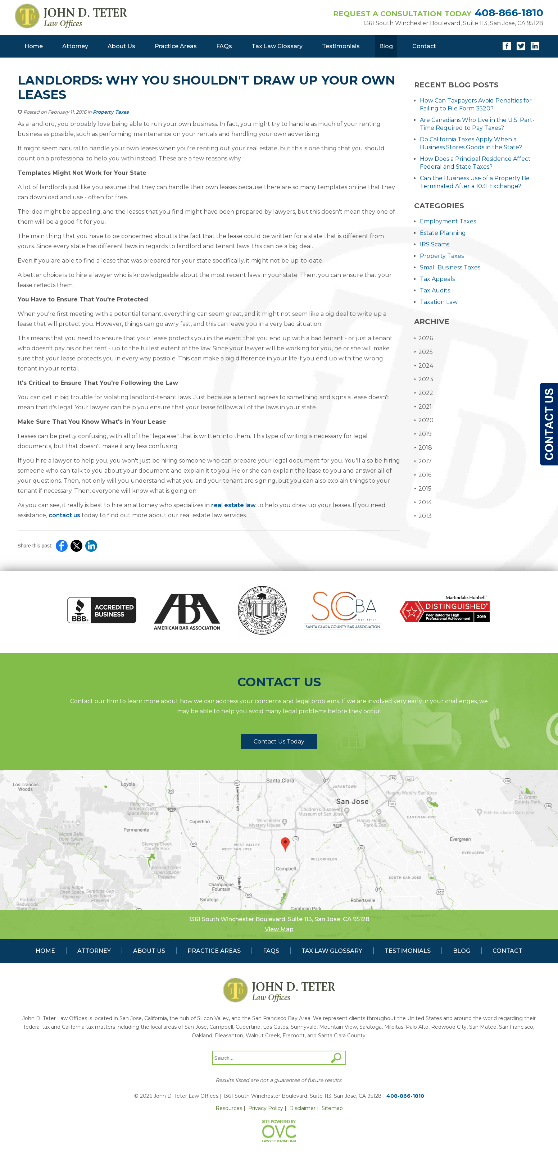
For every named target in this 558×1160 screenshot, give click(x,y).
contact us (64, 515)
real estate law (233, 505)
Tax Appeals (437, 279)
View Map (279, 929)
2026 (423, 338)
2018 (423, 447)
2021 (423, 406)
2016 (422, 475)
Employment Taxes (448, 221)
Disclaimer (302, 1108)
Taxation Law (439, 302)
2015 (422, 488)
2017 (423, 461)
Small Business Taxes (450, 267)
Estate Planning (443, 232)
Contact (424, 46)
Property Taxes (111, 112)
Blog (386, 46)
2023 (423, 379)
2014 (423, 502)
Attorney (75, 46)
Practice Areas (176, 46)
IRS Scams (434, 244)
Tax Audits (435, 290)
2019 (423, 434)
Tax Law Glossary (277, 46)
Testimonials (341, 46)
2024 (423, 365)
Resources (229, 1108)
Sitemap (332, 1108)
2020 (424, 420)
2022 (423, 393)
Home (33, 46)
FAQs (224, 46)
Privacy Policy (265, 1108)
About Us (121, 46)
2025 (423, 352)
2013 (423, 516)
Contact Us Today (279, 741)
